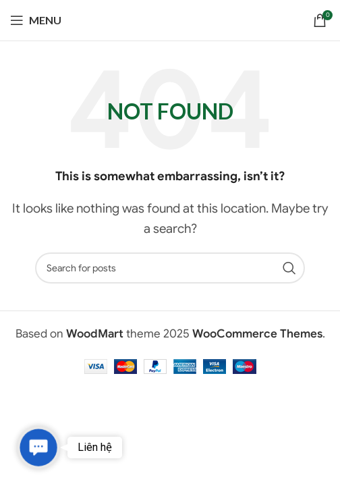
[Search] (170, 268)
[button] (38, 447)
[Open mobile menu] (35, 20)
